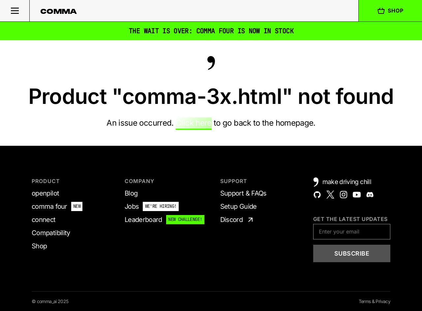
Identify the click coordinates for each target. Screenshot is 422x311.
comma (58, 11)
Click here (194, 123)
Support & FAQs (243, 193)
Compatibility (51, 233)
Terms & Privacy (374, 301)
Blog (131, 193)
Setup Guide (238, 206)
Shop (390, 11)
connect (44, 220)
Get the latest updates (350, 219)
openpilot (45, 193)
